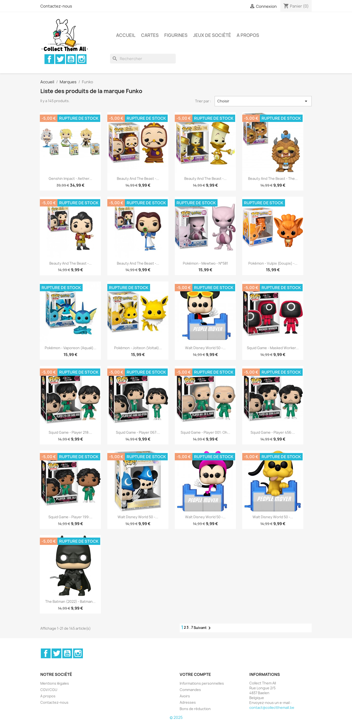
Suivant (203, 628)
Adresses (188, 702)
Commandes (190, 689)
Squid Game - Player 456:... (273, 432)
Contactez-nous (56, 6)
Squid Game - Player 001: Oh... (205, 432)
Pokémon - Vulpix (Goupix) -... (272, 263)
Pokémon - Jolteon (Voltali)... (138, 348)
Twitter (60, 59)
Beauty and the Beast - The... (273, 178)
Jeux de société (212, 35)
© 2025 (176, 717)
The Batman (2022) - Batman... (70, 601)
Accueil (125, 35)
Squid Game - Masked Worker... (273, 348)
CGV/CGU (48, 689)
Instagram (82, 59)
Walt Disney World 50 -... (205, 348)
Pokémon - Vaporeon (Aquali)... (70, 348)
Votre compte (195, 674)
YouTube (71, 59)
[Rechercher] (143, 59)
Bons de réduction (195, 708)
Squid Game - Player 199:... (70, 517)
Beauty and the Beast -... (138, 178)
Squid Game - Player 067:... (138, 432)
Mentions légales (54, 683)
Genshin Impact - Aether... (70, 178)
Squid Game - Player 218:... (70, 432)
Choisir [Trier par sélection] (263, 101)
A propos (248, 35)
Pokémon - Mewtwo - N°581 (205, 263)
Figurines (175, 35)
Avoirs (185, 696)
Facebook (49, 59)
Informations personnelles (202, 683)
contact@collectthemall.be (271, 707)
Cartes (150, 35)
